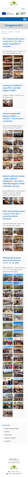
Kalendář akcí (8, 435)
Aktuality (6, 431)
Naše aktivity (10, 31)
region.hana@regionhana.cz (15, 473)
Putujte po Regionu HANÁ (11, 428)
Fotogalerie (17, 31)
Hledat (23, 8)
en (4, 18)
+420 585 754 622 (15, 471)
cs (1, 18)
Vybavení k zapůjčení (10, 438)
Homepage (3, 31)
